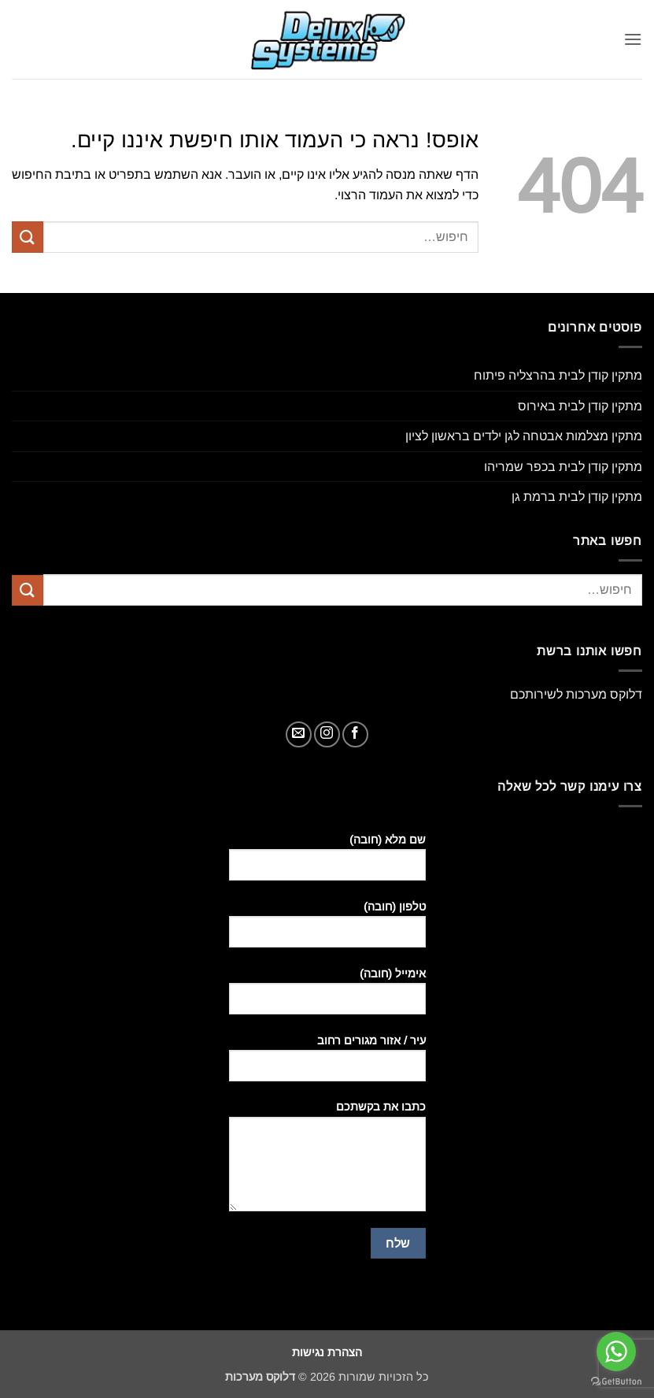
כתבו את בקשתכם (327, 1161)
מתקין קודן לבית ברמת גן (577, 496)
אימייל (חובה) (327, 997)
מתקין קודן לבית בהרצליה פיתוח (558, 375)
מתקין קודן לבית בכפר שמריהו (563, 466)
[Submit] (27, 236)
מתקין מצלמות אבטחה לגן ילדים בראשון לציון (523, 436)
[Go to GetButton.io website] (616, 1382)
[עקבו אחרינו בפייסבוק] (355, 734)
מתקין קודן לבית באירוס (580, 406)
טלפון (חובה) (327, 930)
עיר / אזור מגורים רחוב (327, 1064)
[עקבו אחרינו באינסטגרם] (327, 734)
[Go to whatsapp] (616, 1351)
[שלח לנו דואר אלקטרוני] (299, 734)
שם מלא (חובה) (327, 863)
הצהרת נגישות (327, 1352)
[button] (632, 39)
